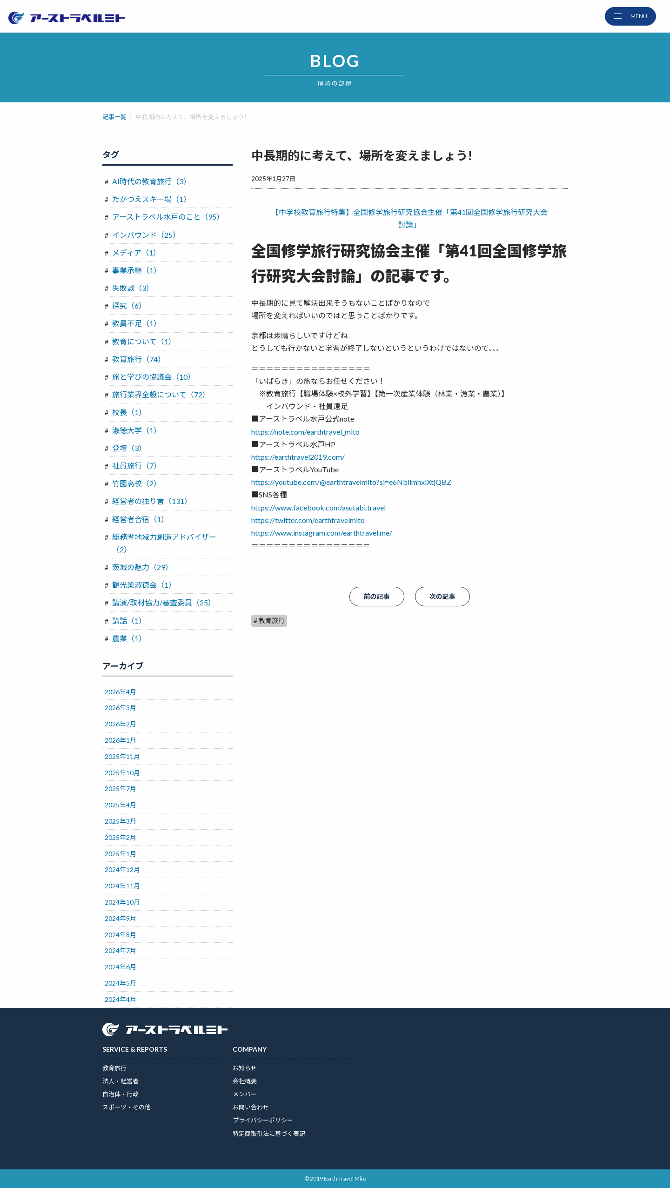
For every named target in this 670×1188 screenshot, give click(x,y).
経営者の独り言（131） (152, 501)
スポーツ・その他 (126, 1107)
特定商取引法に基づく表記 (269, 1133)
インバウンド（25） (146, 234)
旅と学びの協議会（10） (153, 376)
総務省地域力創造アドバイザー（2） (164, 543)
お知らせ (245, 1068)
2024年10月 (122, 902)
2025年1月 (120, 854)
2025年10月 (122, 773)
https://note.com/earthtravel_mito (305, 431)
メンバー (245, 1094)
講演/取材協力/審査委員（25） (163, 602)
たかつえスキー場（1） (151, 199)
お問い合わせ (251, 1107)
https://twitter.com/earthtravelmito (308, 520)
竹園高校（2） (136, 483)
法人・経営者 (120, 1081)
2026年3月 (120, 707)
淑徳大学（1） (136, 430)
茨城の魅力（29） (142, 567)
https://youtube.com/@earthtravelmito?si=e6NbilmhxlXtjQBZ (351, 481)
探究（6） (129, 305)
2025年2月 (120, 837)
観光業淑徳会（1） (144, 584)
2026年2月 (120, 724)
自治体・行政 (120, 1094)
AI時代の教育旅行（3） (151, 181)
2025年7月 (120, 788)
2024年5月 (120, 983)
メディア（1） (136, 252)
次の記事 (442, 596)
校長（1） (129, 412)
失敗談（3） (133, 287)
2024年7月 (120, 950)
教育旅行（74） (138, 359)
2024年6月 (120, 967)
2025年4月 (120, 805)
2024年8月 (120, 935)
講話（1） (129, 620)
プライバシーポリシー (263, 1120)
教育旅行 (114, 1068)
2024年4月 (120, 999)
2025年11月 (122, 756)
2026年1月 (120, 740)
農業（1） (129, 638)
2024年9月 (120, 918)
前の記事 (377, 596)
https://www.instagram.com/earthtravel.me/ (321, 532)
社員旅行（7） (136, 465)
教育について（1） (144, 341)
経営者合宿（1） (140, 519)
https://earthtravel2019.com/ (298, 456)
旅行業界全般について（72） (161, 394)
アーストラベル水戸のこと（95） (168, 216)
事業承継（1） (136, 270)
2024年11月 (122, 886)
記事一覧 (114, 117)
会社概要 (245, 1081)
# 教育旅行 (269, 620)
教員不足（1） (136, 323)
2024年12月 (122, 869)
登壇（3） (129, 447)
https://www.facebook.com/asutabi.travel (318, 507)
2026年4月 (120, 692)
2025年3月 (120, 821)
